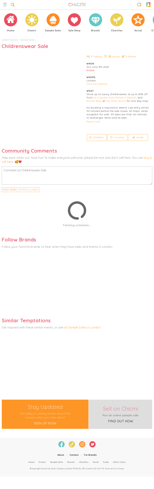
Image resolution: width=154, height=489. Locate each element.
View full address (97, 83)
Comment (96, 137)
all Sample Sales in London (82, 327)
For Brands (90, 455)
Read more (94, 121)
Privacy (121, 468)
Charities (84, 462)
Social (96, 462)
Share (138, 137)
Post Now (9, 189)
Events (42, 462)
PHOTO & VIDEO (29, 189)
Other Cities (119, 462)
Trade (106, 462)
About (60, 455)
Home (31, 462)
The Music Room (116, 100)
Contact (74, 455)
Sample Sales (28, 39)
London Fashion (10, 39)
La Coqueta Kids (103, 97)
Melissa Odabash (125, 97)
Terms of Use (111, 468)
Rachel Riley (94, 100)
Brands (71, 462)
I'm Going (117, 137)
